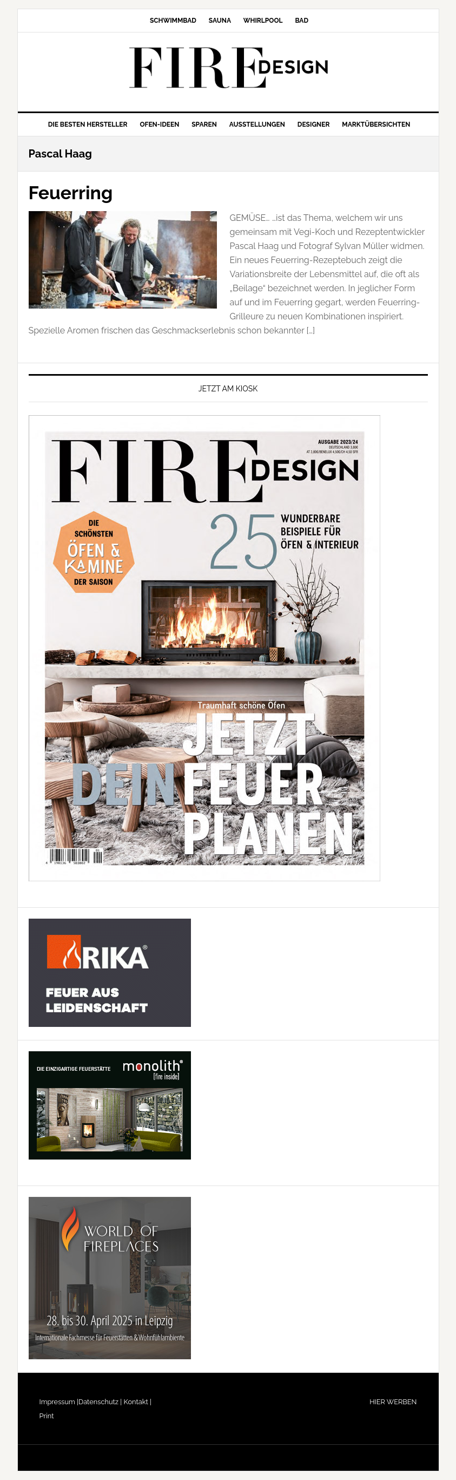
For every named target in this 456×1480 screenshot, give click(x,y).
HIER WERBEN (393, 1402)
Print (46, 1416)
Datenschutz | (100, 1402)
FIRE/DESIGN (228, 67)
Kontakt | (136, 1402)
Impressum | (59, 1402)
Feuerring (74, 192)
